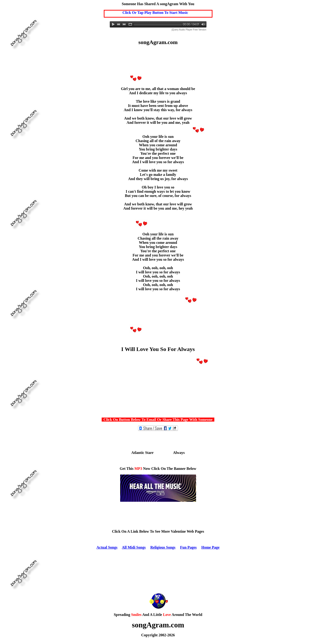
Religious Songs (162, 547)
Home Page (210, 547)
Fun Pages (188, 547)
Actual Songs (107, 547)
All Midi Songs (133, 547)
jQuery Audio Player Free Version (189, 29)
